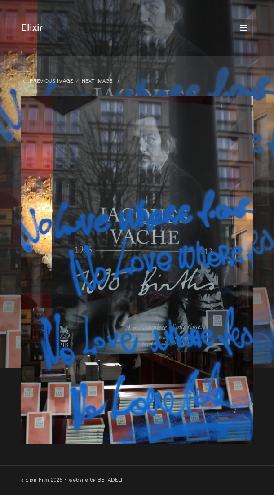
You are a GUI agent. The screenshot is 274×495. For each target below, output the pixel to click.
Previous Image (51, 81)
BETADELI (109, 480)
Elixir (32, 27)
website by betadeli (6, 488)
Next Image (97, 81)
